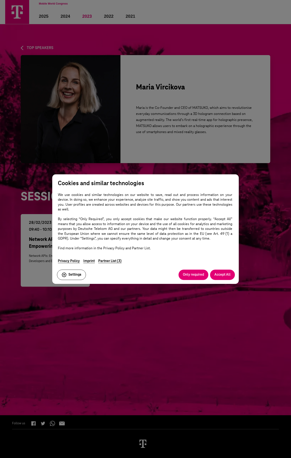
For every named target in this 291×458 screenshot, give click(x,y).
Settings (71, 274)
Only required (193, 274)
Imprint (89, 261)
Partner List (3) (110, 261)
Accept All (222, 274)
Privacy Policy (69, 261)
